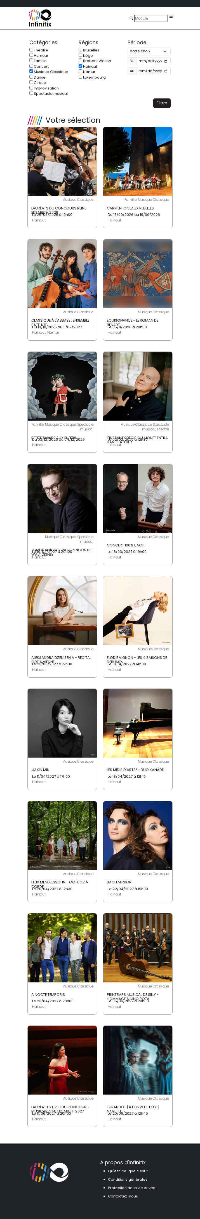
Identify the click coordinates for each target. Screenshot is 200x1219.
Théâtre (38, 50)
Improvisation (44, 88)
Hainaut (88, 66)
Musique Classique (48, 71)
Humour (38, 55)
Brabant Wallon (95, 60)
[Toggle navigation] (171, 16)
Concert (39, 66)
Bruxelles (89, 50)
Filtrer (162, 103)
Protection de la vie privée (132, 1187)
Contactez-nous (123, 1196)
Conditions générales (127, 1179)
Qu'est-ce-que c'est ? (128, 1171)
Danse (37, 77)
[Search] (151, 18)
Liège (86, 55)
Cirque (37, 82)
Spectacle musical (48, 93)
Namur (87, 71)
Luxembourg (92, 77)
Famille (38, 60)
